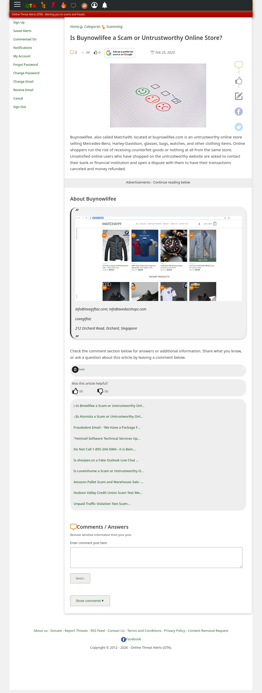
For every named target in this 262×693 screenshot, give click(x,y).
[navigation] (239, 81)
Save (78, 369)
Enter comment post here (88, 543)
